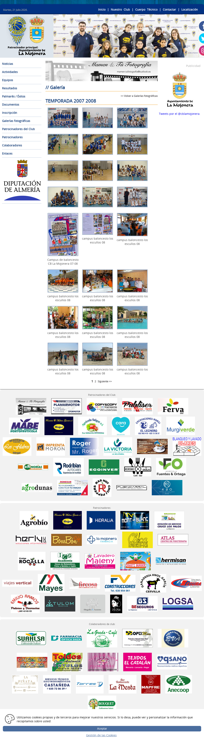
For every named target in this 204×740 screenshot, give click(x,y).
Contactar (169, 9)
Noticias (7, 64)
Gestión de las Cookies (101, 735)
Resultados (9, 88)
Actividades (10, 72)
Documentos (10, 104)
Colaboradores (12, 145)
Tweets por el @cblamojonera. (179, 114)
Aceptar (102, 728)
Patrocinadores (12, 137)
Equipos (7, 80)
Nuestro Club (120, 9)
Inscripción (9, 113)
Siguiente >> (105, 381)
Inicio (101, 9)
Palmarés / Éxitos (13, 96)
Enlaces (7, 153)
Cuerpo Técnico (146, 9)
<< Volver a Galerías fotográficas (139, 96)
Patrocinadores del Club (18, 129)
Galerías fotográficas (16, 121)
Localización (189, 9)
